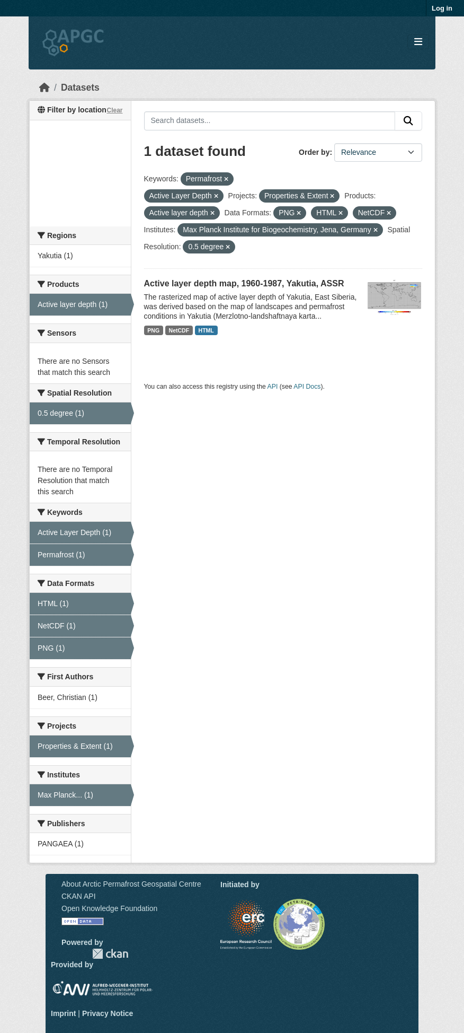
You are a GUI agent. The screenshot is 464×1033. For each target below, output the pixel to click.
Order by (314, 152)
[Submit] (408, 120)
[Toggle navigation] (418, 42)
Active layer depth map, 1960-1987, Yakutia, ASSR (244, 283)
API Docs (306, 386)
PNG (153, 330)
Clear (114, 110)
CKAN (110, 953)
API (272, 386)
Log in (442, 8)
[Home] (44, 87)
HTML (206, 330)
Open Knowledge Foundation (109, 908)
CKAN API (78, 896)
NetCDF (179, 330)
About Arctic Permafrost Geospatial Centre (131, 884)
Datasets (80, 87)
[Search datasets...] (270, 120)
